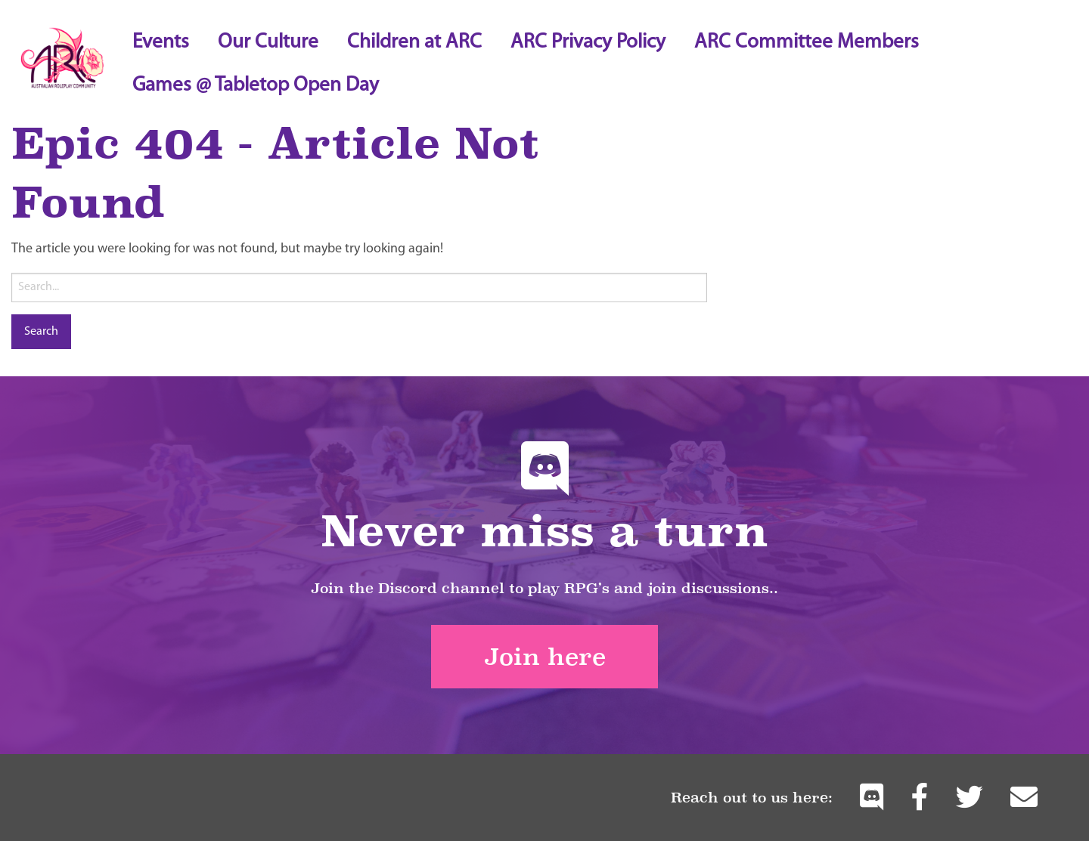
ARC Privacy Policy (588, 42)
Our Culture (268, 42)
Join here (545, 656)
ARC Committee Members (806, 42)
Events (160, 42)
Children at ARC (414, 42)
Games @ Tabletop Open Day (255, 86)
